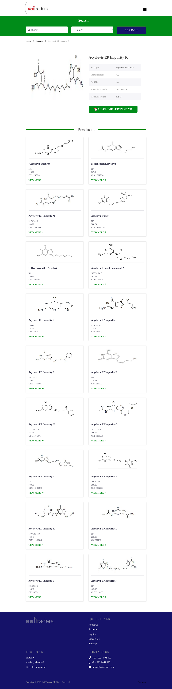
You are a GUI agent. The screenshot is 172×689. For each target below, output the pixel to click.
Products (93, 629)
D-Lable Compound (35, 667)
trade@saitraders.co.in (101, 667)
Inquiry (92, 634)
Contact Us (94, 639)
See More (142, 682)
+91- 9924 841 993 (99, 662)
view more (36, 180)
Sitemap (93, 643)
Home (28, 41)
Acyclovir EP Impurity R (113, 109)
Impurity (39, 41)
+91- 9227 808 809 (100, 657)
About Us (93, 624)
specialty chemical (35, 662)
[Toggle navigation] (145, 9)
